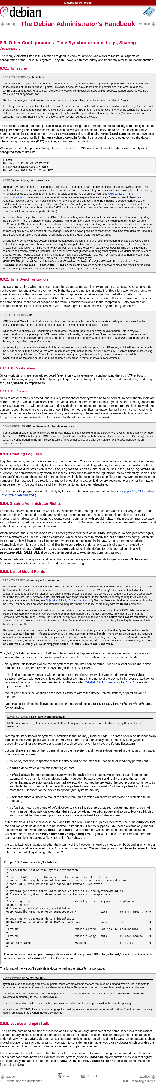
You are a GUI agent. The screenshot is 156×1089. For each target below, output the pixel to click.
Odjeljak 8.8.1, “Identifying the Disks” (109, 682)
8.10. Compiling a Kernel (139, 1078)
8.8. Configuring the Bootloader (21, 1078)
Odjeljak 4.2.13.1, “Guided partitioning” (69, 600)
